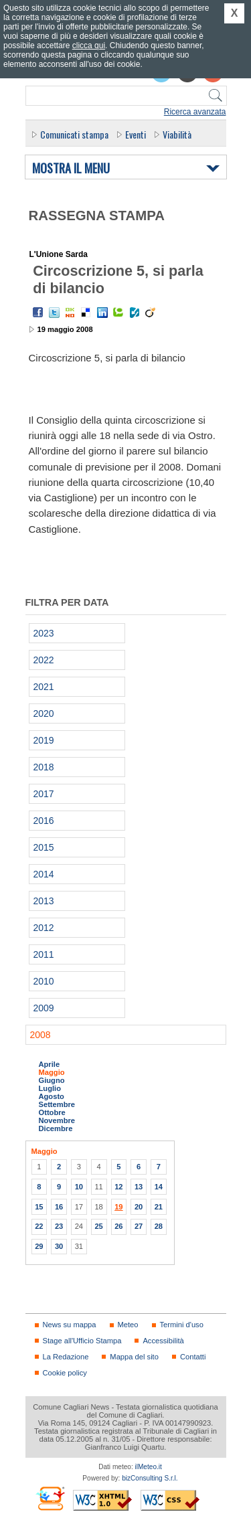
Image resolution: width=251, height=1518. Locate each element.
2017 (43, 793)
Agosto (51, 1096)
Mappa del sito (134, 1357)
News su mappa (69, 1325)
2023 (43, 633)
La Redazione (66, 1357)
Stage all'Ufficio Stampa (82, 1341)
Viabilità (177, 134)
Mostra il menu (71, 168)
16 (59, 1207)
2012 (43, 927)
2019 (43, 740)
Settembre (57, 1104)
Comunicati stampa (74, 134)
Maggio (52, 1072)
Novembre (57, 1120)
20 (139, 1207)
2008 (40, 1034)
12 (118, 1187)
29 (39, 1246)
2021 (43, 686)
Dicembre (56, 1128)
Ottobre (52, 1112)
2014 (43, 874)
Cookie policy (65, 1373)
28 (159, 1226)
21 (159, 1207)
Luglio (50, 1088)
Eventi (135, 134)
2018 (43, 767)
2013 (43, 901)
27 (139, 1226)
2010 (43, 981)
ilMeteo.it (148, 1466)
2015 (43, 847)
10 (79, 1187)
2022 (43, 660)
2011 (43, 954)
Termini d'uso (181, 1325)
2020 (43, 713)
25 (98, 1226)
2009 (43, 1008)
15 (39, 1207)
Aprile (49, 1064)
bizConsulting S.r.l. (149, 1478)
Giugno (52, 1080)
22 (39, 1226)
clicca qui (88, 45)
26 (118, 1226)
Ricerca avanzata (195, 111)
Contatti (192, 1357)
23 (59, 1226)
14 (159, 1187)
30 (59, 1246)
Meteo (128, 1325)
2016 (43, 820)
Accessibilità (163, 1341)
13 (139, 1187)
